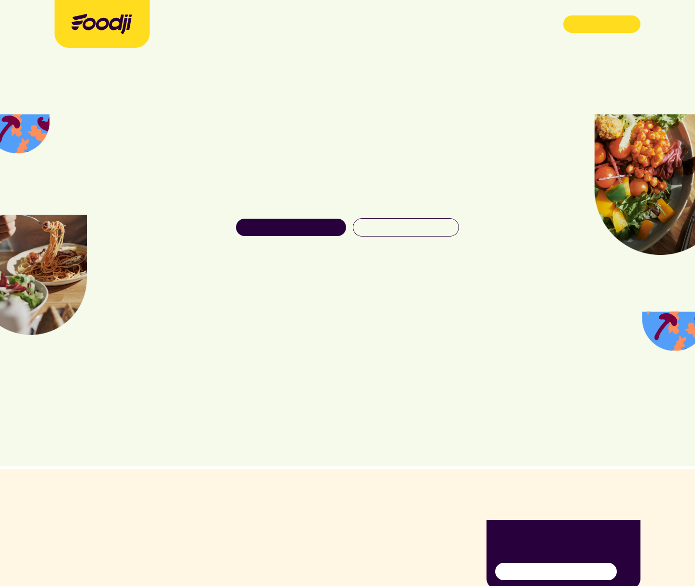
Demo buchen (602, 23)
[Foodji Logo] (102, 24)
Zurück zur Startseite (406, 227)
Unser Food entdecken (291, 227)
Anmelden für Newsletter (556, 571)
